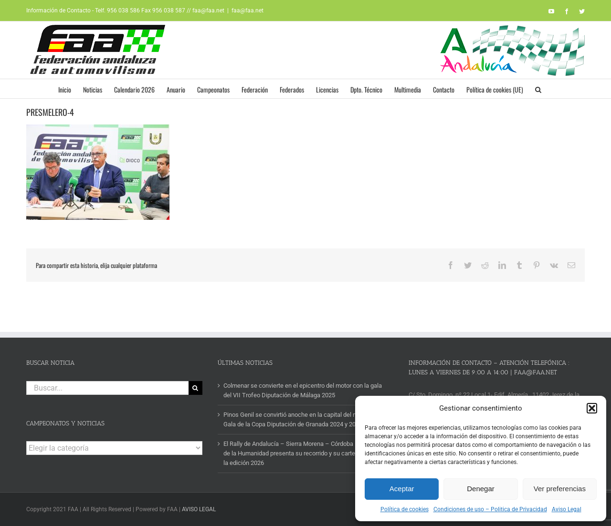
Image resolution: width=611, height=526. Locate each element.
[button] (592, 408)
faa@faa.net (247, 10)
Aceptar (402, 489)
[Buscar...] (107, 388)
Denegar (481, 489)
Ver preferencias (560, 489)
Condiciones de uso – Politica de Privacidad (490, 509)
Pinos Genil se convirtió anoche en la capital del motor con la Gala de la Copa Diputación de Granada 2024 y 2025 (304, 419)
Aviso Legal (566, 509)
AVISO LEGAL (199, 509)
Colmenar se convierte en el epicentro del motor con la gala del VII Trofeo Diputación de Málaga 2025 (302, 390)
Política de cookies (404, 509)
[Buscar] (195, 388)
